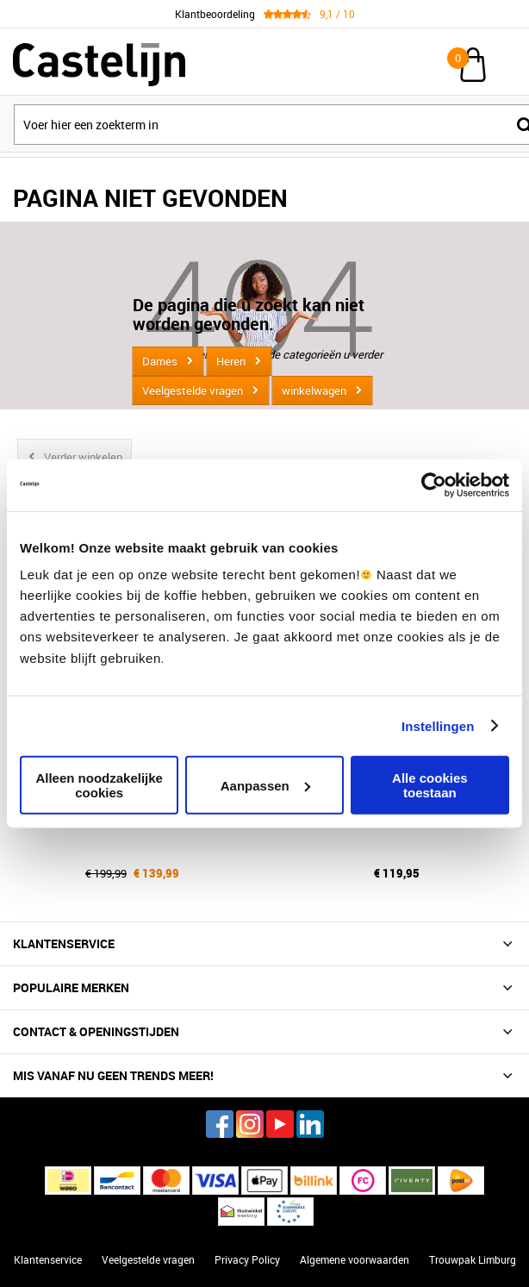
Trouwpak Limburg (472, 1259)
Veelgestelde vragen (192, 390)
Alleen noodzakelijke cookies (99, 785)
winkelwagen (314, 390)
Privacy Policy (247, 1259)
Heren (231, 361)
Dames (159, 361)
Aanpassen (265, 785)
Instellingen (438, 725)
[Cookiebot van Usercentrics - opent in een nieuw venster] (433, 484)
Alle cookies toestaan (430, 785)
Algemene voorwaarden (354, 1259)
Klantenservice (48, 1259)
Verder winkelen (83, 457)
